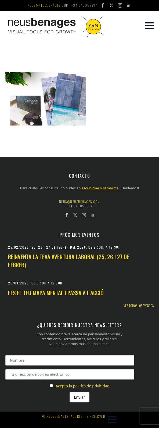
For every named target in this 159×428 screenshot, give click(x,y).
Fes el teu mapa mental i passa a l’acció (56, 293)
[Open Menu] (149, 25)
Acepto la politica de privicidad (82, 385)
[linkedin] (128, 5)
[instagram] (120, 5)
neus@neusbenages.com (48, 5)
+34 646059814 (84, 5)
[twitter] (111, 5)
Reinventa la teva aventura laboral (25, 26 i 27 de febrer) (68, 261)
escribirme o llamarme (100, 188)
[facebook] (103, 5)
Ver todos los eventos (139, 306)
